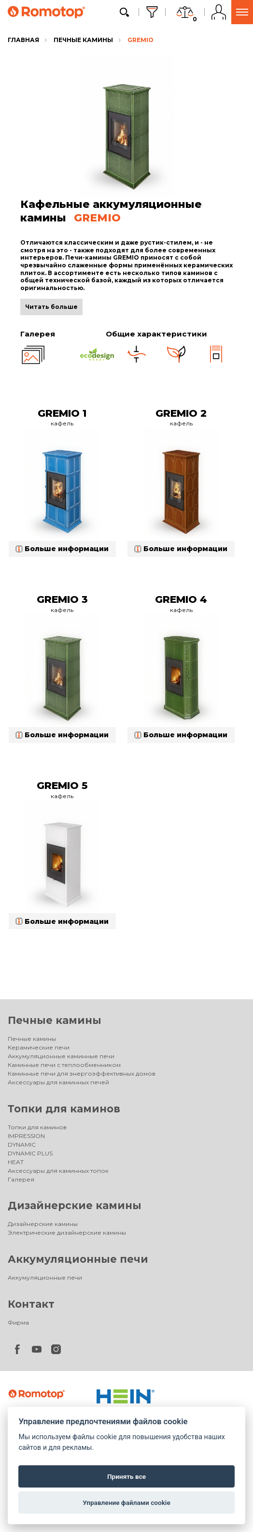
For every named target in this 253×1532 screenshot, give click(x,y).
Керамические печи (39, 1047)
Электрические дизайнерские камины (67, 1232)
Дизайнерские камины (74, 1205)
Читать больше (51, 306)
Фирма (18, 1322)
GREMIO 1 (62, 413)
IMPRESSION (26, 1135)
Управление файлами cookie (126, 1502)
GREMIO (140, 40)
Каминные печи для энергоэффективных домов (81, 1073)
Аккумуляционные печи (78, 1259)
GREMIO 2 (181, 413)
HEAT (16, 1162)
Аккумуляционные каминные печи (61, 1056)
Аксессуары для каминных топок (58, 1170)
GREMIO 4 (181, 599)
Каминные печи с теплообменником (64, 1064)
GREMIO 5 (62, 785)
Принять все (126, 1476)
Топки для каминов (64, 1109)
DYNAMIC (22, 1144)
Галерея (21, 1179)
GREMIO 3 (62, 599)
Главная (23, 40)
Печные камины (83, 40)
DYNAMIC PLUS (30, 1153)
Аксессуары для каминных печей (58, 1082)
